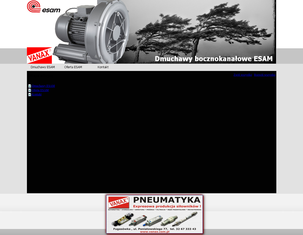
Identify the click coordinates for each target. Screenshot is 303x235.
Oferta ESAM (40, 90)
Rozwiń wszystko (265, 74)
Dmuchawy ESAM (43, 86)
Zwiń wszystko (243, 74)
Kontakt (37, 94)
